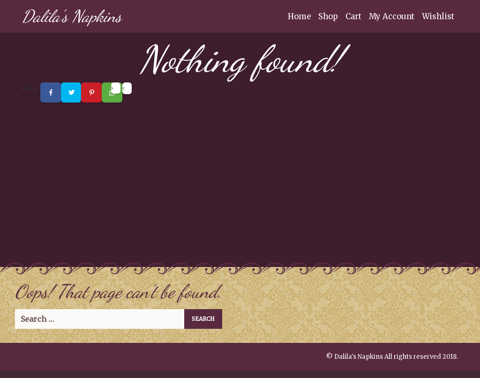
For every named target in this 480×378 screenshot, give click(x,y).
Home (299, 16)
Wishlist (438, 16)
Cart (353, 16)
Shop (328, 16)
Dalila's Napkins (71, 16)
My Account (391, 16)
